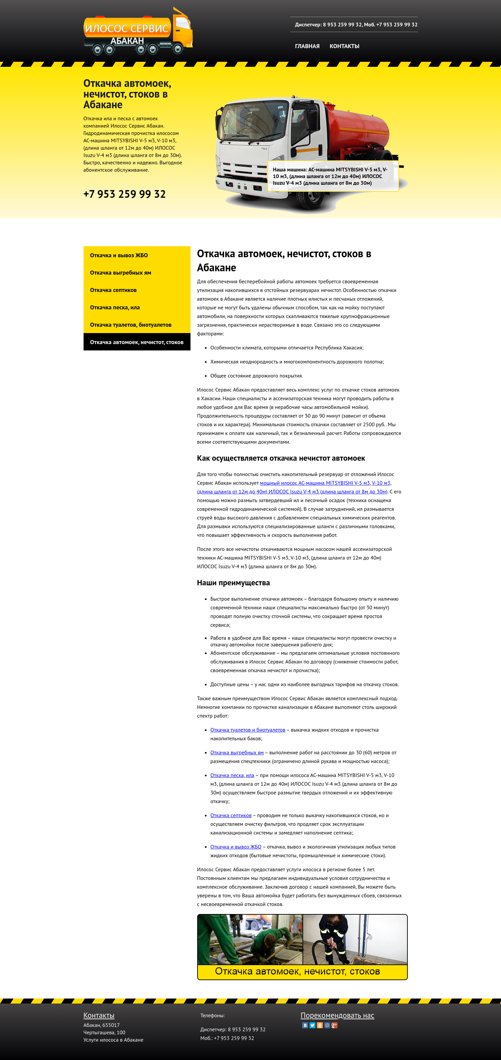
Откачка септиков (113, 290)
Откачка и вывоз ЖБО (119, 255)
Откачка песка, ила (115, 307)
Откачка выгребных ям (120, 272)
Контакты (344, 46)
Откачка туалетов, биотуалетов (131, 324)
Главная (307, 46)
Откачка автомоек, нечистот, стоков (137, 342)
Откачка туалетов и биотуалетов (248, 729)
